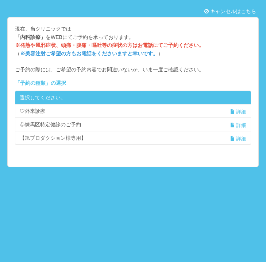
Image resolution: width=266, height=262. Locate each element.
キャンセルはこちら (230, 11)
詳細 (238, 112)
